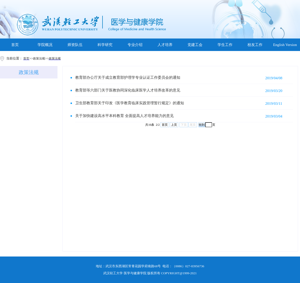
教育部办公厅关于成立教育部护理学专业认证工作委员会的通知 (127, 78)
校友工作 (255, 45)
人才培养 (165, 45)
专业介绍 (135, 45)
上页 (174, 124)
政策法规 (29, 72)
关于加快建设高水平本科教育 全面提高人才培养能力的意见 (124, 116)
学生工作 (225, 45)
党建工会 (195, 45)
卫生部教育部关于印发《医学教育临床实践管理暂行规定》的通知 (129, 103)
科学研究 (105, 45)
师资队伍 (75, 45)
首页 (15, 45)
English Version (285, 45)
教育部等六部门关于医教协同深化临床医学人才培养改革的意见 (127, 90)
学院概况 (45, 45)
